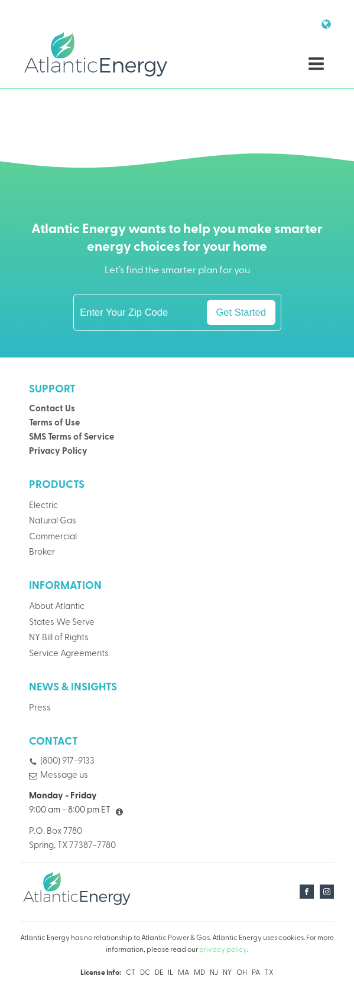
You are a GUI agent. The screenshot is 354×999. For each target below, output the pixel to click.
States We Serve (62, 622)
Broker (42, 552)
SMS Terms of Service (71, 437)
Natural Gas (52, 521)
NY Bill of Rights (59, 638)
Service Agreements (69, 654)
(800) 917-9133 (67, 761)
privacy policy (223, 950)
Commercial (53, 537)
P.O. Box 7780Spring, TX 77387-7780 (72, 838)
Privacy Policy (58, 451)
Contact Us (52, 409)
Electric (43, 506)
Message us (64, 775)
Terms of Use (54, 423)
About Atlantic (57, 606)
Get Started (241, 312)
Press (40, 708)
